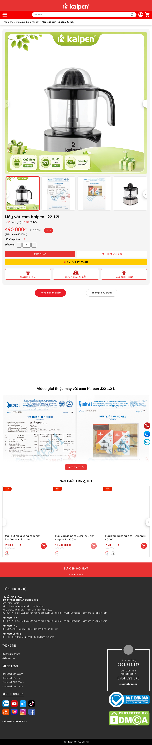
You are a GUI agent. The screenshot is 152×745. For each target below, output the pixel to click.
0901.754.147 (128, 664)
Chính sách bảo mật (11, 678)
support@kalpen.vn (128, 684)
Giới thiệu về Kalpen (11, 654)
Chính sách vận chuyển (12, 674)
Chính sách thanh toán (12, 686)
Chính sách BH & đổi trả (13, 682)
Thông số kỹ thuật (102, 292)
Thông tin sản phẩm (50, 292)
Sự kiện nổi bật (8, 658)
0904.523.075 (128, 678)
